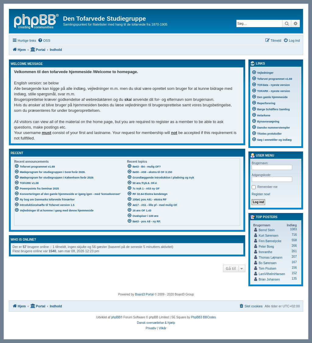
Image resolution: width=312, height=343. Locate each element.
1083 (293, 229)
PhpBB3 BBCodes (203, 317)
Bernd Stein (267, 230)
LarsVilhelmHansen (272, 274)
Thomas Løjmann (270, 257)
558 (294, 240)
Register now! (261, 194)
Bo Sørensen (267, 263)
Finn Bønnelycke (270, 241)
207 (294, 256)
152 (294, 273)
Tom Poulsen (267, 268)
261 (294, 251)
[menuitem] (44, 40)
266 (294, 245)
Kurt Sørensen (268, 235)
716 (294, 234)
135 (294, 278)
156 (294, 267)
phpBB (115, 317)
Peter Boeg (266, 246)
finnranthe (265, 252)
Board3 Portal (144, 294)
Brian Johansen (269, 279)
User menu (262, 155)
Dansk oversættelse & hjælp (156, 322)
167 (294, 262)
